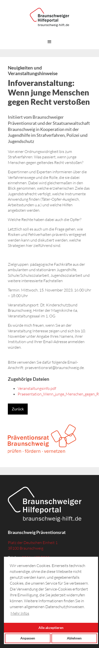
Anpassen (27, 638)
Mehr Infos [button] (20, 613)
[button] (49, 42)
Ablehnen (74, 638)
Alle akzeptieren (50, 627)
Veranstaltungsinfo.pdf (37, 388)
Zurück (18, 408)
